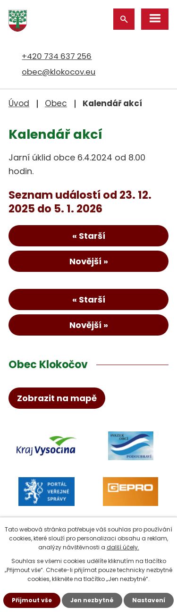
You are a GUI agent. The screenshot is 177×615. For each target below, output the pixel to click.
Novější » (88, 261)
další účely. (123, 547)
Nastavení (148, 600)
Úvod (18, 103)
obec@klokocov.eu (58, 71)
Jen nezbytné (92, 600)
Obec (56, 103)
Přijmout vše (32, 600)
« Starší (88, 236)
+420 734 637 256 (57, 56)
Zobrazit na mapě (57, 398)
